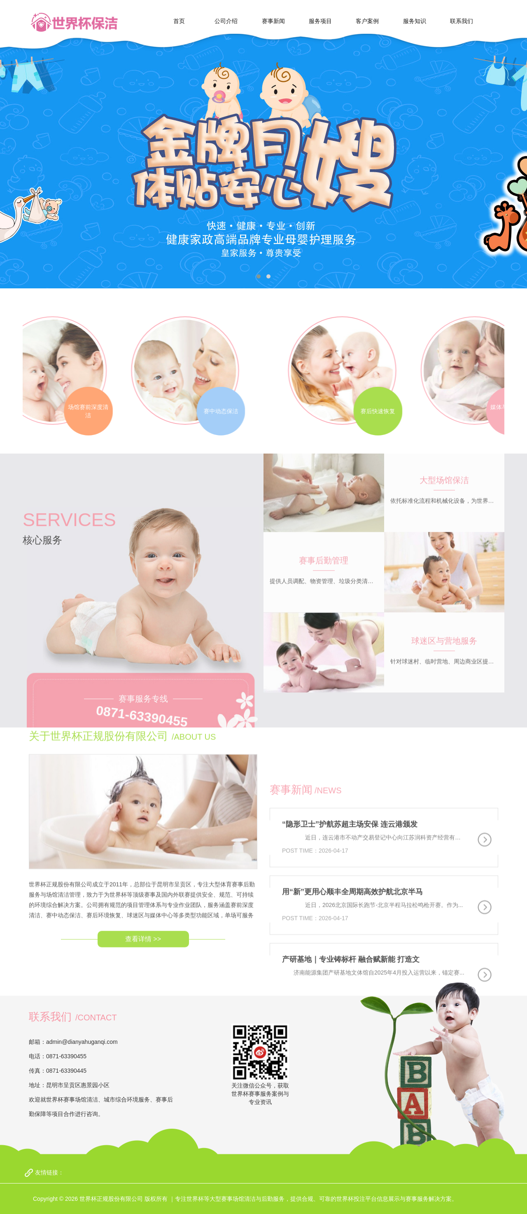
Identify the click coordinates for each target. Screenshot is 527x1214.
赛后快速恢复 (435, 411)
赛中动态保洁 (163, 411)
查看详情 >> (143, 884)
